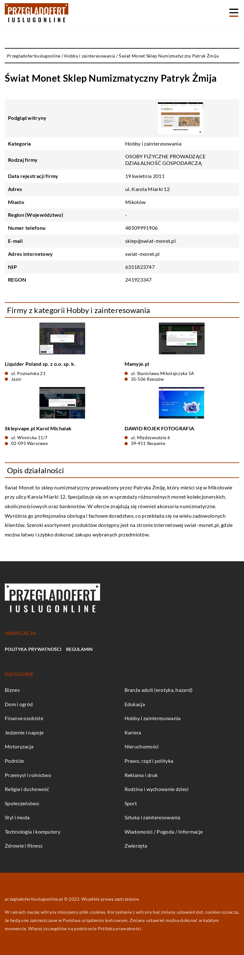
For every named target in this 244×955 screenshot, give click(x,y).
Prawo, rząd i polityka (149, 761)
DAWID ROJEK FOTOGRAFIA (159, 428)
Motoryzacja (19, 746)
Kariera (133, 732)
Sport (131, 803)
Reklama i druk (141, 775)
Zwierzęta (136, 845)
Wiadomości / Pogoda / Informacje (164, 832)
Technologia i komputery (32, 832)
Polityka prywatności (33, 649)
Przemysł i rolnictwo (28, 775)
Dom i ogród (19, 704)
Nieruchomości (142, 746)
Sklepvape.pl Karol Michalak (38, 428)
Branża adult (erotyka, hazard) (159, 690)
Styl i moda (17, 817)
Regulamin (79, 649)
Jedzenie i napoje (24, 732)
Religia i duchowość (27, 789)
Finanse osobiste (24, 718)
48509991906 (141, 228)
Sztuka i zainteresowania (152, 817)
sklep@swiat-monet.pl (150, 241)
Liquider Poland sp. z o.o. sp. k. (40, 364)
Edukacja (135, 704)
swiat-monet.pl (201, 525)
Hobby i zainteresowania (153, 143)
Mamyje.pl (137, 364)
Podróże (14, 761)
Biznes (12, 690)
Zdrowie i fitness (24, 845)
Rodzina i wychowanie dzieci (157, 789)
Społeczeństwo (22, 803)
